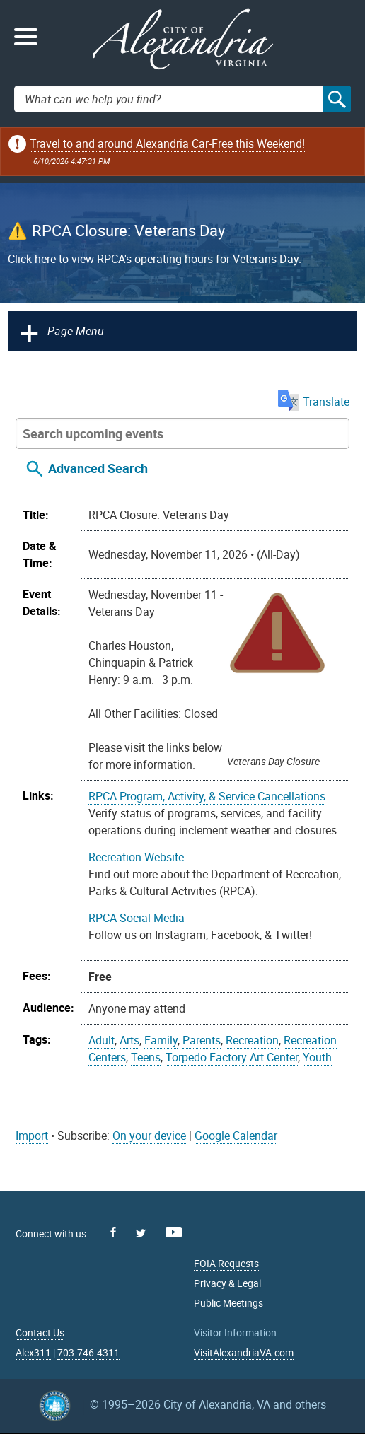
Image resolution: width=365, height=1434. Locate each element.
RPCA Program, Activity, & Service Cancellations (206, 796)
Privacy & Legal (227, 1283)
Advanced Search (98, 468)
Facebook (113, 1232)
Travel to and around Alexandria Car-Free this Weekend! (167, 143)
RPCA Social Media (136, 918)
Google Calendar (236, 1135)
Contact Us (40, 1332)
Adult (101, 1040)
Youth (317, 1057)
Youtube (174, 1232)
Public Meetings (228, 1303)
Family (161, 1040)
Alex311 (33, 1352)
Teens (146, 1057)
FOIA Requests (226, 1263)
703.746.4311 (88, 1352)
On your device (149, 1135)
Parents (201, 1040)
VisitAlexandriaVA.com (244, 1352)
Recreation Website (136, 857)
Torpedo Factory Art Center (232, 1057)
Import (32, 1135)
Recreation (252, 1040)
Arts (129, 1040)
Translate (313, 401)
